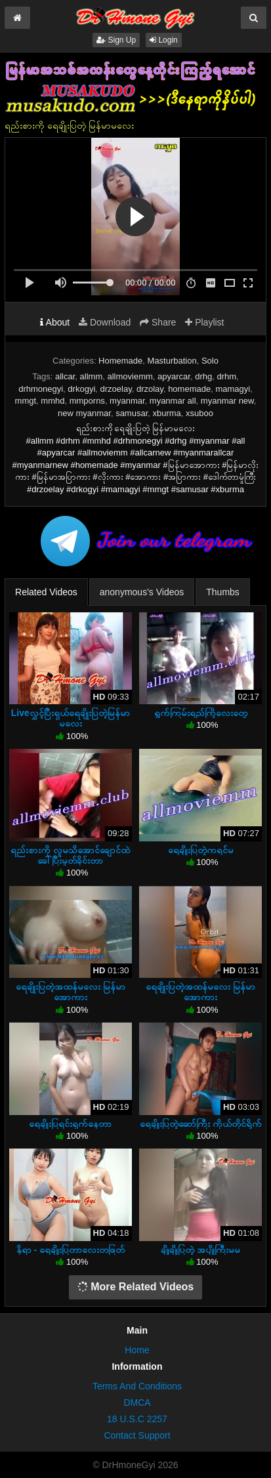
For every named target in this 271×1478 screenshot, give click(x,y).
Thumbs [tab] (223, 592)
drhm (226, 376)
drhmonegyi (40, 389)
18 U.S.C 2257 (137, 1419)
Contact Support (137, 1435)
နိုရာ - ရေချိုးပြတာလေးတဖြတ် (70, 1249)
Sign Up (116, 40)
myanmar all (173, 401)
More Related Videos (135, 1286)
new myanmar (84, 413)
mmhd (52, 401)
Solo (210, 361)
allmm (91, 376)
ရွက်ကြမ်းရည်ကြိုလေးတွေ (200, 712)
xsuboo (199, 413)
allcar (65, 376)
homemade (189, 389)
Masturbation (172, 361)
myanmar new (227, 401)
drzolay (149, 389)
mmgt (26, 401)
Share (158, 322)
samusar (131, 413)
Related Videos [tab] (46, 592)
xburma (167, 413)
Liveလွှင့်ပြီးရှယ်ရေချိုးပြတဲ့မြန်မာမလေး (70, 717)
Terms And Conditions (137, 1386)
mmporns (87, 401)
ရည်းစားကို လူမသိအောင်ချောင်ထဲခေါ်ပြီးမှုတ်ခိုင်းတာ (70, 855)
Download (105, 322)
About (55, 322)
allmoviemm (129, 376)
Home (137, 1350)
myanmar (127, 401)
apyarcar (173, 376)
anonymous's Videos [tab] (142, 592)
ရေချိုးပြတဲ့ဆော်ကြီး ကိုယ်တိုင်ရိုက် (201, 1123)
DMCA (136, 1402)
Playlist (204, 322)
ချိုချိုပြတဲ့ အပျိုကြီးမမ (200, 1249)
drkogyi (81, 389)
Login (164, 40)
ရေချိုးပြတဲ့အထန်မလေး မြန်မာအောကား (70, 991)
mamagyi (232, 389)
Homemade (120, 361)
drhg (203, 376)
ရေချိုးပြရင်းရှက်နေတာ (70, 1123)
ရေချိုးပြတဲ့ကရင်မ (201, 850)
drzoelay (116, 389)
